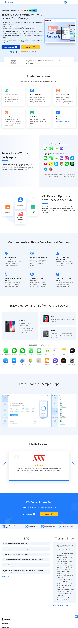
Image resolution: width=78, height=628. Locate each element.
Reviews (33, 52)
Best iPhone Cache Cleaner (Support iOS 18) (65, 558)
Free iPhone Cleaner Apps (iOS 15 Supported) (64, 580)
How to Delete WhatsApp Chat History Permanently (64, 550)
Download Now (10, 47)
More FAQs (5, 576)
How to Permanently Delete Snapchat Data (65, 554)
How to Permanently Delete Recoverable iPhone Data (65, 566)
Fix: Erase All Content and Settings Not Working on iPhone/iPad (64, 585)
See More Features (62, 121)
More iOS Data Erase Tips (61, 605)
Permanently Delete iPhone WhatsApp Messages (65, 570)
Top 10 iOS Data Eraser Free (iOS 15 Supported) (65, 546)
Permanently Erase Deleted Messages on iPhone (65, 598)
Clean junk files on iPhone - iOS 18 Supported (65, 562)
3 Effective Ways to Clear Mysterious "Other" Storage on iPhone (65, 575)
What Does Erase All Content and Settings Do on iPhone (65, 590)
